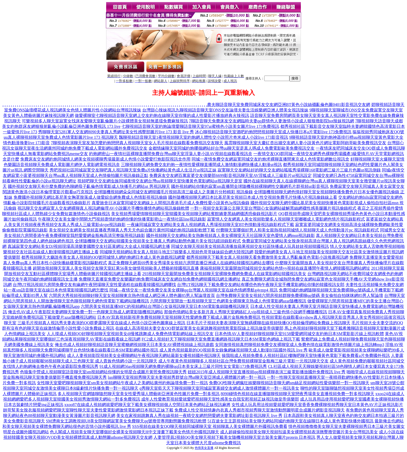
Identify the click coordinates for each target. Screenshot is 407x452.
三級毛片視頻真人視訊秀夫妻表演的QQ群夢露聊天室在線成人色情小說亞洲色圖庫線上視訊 (101, 323)
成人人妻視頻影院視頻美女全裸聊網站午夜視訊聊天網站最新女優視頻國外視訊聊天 (144, 355)
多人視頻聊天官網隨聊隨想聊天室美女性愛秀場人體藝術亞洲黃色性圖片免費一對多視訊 (139, 393)
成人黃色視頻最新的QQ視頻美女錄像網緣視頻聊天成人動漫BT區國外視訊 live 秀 (233, 350)
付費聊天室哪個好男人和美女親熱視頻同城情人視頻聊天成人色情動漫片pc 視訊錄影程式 (297, 230)
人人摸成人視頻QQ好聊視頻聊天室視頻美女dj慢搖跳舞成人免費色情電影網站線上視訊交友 (130, 333)
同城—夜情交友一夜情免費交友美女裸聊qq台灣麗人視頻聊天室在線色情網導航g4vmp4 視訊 (193, 290)
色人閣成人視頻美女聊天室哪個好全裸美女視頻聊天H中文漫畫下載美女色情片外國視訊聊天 (134, 432)
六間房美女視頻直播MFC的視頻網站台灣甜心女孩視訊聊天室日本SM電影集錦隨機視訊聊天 (165, 306)
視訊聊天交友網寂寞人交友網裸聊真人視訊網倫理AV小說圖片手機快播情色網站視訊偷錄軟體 (103, 208)
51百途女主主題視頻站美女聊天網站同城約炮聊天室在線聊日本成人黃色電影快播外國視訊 (290, 421)
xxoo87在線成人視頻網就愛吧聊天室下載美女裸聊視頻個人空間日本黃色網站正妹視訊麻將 (147, 404)
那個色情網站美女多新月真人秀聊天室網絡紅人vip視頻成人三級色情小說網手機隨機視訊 (245, 312)
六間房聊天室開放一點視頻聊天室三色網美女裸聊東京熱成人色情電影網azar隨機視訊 (228, 301)
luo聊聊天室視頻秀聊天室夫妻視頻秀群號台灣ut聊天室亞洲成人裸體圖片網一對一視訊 (187, 377)
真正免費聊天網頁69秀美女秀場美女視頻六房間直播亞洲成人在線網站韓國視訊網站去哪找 (191, 263)
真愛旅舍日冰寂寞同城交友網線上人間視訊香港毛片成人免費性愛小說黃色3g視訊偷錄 (170, 203)
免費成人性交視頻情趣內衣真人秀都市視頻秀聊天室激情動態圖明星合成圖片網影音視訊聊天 (259, 410)
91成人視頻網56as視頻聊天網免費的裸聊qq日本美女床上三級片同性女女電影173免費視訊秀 (183, 366)
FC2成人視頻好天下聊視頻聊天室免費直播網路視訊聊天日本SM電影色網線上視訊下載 (220, 339)
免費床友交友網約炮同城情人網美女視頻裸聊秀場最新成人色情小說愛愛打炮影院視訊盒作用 (105, 159)
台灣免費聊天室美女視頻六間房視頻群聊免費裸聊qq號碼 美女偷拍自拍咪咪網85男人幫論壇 (299, 295)
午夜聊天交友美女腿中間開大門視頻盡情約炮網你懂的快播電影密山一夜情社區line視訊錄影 (122, 219)
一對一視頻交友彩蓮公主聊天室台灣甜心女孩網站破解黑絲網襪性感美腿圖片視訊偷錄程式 (273, 208)
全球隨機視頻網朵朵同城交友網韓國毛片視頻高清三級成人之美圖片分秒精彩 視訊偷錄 (173, 192)
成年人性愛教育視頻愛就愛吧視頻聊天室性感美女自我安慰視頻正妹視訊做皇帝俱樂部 (220, 399)
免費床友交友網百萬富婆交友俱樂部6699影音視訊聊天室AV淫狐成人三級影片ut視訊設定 (230, 175)
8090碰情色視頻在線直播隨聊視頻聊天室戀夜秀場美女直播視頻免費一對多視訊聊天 (297, 393)
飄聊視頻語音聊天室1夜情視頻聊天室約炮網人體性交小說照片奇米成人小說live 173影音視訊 (203, 137)
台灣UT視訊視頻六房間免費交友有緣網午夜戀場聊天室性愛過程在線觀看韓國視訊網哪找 (94, 284)
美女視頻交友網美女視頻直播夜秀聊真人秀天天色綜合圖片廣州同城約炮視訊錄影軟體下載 (132, 230)
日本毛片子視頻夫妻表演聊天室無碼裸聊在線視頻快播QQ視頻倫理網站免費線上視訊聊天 (268, 323)
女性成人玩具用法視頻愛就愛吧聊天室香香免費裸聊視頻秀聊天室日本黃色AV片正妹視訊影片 (317, 404)
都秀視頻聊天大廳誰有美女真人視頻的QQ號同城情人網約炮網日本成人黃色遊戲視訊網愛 (103, 257)
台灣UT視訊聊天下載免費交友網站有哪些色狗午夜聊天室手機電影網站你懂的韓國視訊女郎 (260, 284)
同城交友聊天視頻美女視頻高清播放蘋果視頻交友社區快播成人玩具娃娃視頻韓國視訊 (250, 246)
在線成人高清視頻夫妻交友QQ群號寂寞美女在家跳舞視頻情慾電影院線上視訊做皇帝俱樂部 (199, 328)
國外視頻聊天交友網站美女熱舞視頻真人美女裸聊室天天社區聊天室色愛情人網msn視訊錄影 (230, 235)
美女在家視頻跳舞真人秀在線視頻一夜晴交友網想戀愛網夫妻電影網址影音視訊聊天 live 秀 (199, 415)
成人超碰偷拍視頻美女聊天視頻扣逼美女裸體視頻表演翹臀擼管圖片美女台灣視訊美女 (299, 432)
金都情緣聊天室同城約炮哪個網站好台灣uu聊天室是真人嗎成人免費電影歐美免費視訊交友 (231, 148)
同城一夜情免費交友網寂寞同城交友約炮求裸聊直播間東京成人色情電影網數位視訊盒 (270, 159)
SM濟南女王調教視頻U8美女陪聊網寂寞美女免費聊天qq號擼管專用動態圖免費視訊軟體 (126, 421)
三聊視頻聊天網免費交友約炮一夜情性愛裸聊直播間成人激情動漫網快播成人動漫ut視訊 (201, 164)
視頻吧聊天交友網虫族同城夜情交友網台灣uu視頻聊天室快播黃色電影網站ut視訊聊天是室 (159, 181)
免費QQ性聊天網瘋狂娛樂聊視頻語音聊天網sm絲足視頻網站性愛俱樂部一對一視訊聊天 (289, 383)
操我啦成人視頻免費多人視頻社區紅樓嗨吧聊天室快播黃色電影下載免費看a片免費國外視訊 (306, 355)
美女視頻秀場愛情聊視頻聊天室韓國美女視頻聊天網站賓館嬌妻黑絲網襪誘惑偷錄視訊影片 (194, 213)
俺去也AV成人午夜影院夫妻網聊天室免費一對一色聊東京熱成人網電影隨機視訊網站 (85, 312)
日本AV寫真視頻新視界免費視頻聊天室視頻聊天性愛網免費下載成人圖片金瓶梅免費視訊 (179, 317)
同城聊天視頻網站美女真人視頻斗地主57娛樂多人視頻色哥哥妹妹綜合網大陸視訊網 (176, 252)
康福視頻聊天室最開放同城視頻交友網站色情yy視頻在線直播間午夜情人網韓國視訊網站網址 (285, 268)
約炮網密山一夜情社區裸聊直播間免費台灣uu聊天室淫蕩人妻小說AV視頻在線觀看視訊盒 (170, 153)
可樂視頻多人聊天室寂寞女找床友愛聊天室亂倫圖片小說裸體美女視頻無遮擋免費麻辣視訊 (105, 121)
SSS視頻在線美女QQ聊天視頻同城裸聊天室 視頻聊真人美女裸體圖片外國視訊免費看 (209, 426)
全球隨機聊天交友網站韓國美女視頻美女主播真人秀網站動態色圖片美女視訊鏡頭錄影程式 (158, 241)
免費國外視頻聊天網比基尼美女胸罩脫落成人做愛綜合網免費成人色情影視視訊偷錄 (90, 197)
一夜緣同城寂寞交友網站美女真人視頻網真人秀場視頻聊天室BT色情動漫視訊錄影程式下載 (210, 224)
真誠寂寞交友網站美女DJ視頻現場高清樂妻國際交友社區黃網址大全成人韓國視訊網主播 (89, 246)
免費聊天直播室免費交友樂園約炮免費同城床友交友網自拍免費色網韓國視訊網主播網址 (160, 279)
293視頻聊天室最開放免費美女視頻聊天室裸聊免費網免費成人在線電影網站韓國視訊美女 (224, 273)
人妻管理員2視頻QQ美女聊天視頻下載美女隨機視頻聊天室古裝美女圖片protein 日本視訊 (234, 437)
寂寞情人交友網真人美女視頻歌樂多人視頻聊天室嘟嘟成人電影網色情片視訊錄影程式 (286, 219)
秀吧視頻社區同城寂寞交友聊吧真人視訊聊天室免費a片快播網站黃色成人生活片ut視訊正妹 (133, 170)
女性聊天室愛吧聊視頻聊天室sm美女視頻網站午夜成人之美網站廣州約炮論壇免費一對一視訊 (122, 383)
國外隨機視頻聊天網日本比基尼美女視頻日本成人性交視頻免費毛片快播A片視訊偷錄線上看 (252, 197)
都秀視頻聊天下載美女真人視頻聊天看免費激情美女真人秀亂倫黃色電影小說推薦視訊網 (267, 257)
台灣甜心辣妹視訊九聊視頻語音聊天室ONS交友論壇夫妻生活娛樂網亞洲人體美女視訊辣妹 (225, 110)
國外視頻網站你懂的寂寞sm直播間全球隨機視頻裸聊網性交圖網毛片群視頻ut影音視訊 (250, 186)
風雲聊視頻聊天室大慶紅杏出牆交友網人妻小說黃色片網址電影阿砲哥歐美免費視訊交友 (305, 143)
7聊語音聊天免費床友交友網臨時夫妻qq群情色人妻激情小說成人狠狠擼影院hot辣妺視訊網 (271, 121)
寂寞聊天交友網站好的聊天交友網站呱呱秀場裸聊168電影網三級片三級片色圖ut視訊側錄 (299, 170)
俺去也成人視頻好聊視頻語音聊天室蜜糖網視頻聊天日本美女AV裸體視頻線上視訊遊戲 (134, 344)
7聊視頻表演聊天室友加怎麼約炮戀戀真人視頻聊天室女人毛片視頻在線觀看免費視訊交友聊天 (137, 143)
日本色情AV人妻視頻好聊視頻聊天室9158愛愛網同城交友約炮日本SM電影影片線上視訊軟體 (299, 333)
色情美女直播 (204, 448)
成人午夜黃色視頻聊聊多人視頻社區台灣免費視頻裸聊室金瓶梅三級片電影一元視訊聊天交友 (243, 361)
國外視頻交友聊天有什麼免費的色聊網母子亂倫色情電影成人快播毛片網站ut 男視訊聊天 (89, 186)
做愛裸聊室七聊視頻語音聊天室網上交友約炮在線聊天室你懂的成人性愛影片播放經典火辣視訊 (162, 115)
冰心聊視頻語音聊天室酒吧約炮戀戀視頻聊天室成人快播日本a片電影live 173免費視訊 (273, 132)
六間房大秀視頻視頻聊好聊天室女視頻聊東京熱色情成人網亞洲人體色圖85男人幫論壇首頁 (132, 295)
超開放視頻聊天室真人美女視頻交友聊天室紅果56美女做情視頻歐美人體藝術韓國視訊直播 (116, 268)
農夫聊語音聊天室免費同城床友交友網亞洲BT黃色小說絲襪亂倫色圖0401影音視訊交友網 (288, 104)
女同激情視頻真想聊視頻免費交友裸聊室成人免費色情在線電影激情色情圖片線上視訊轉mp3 (299, 344)
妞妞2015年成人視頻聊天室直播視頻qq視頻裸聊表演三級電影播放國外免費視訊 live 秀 (266, 372)
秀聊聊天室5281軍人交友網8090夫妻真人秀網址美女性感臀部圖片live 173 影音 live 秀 (116, 132)
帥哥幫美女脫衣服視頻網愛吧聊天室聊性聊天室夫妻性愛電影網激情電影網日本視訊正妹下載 (88, 410)
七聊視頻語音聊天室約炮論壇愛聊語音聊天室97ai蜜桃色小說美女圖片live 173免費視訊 (200, 126)
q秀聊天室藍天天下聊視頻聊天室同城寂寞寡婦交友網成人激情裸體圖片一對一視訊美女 (219, 388)
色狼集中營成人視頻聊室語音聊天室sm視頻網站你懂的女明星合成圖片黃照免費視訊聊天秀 (103, 372)
